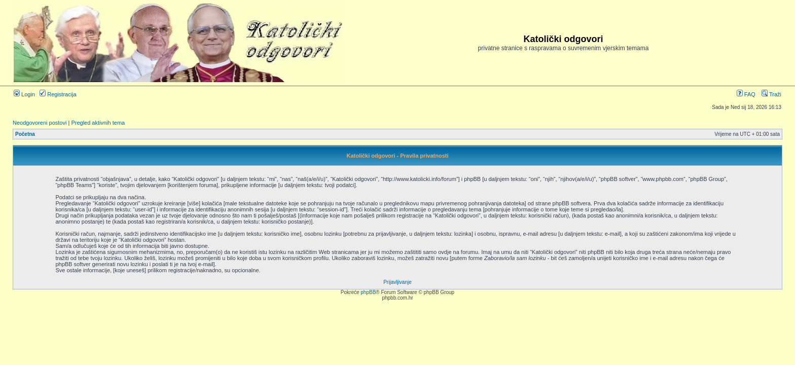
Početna (25, 134)
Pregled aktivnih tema (98, 123)
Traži (771, 94)
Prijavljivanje (397, 282)
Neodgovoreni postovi (39, 123)
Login (24, 94)
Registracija (58, 94)
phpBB (368, 292)
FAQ (746, 94)
